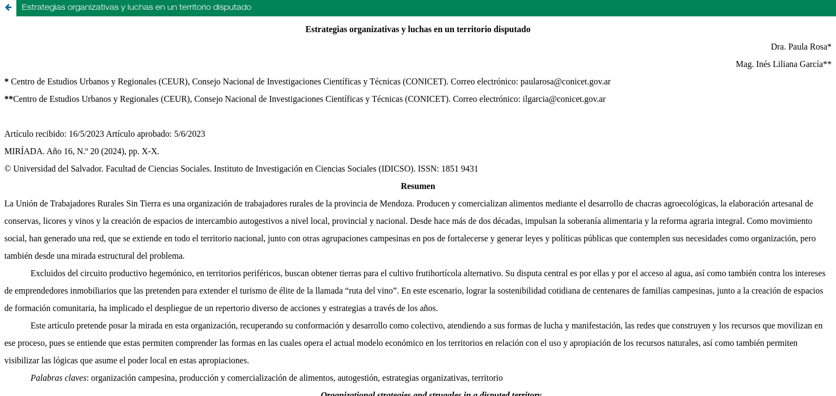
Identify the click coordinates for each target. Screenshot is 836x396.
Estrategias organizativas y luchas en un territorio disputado (136, 8)
